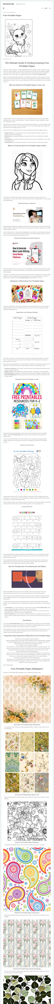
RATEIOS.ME (8, 3)
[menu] (4, 6)
